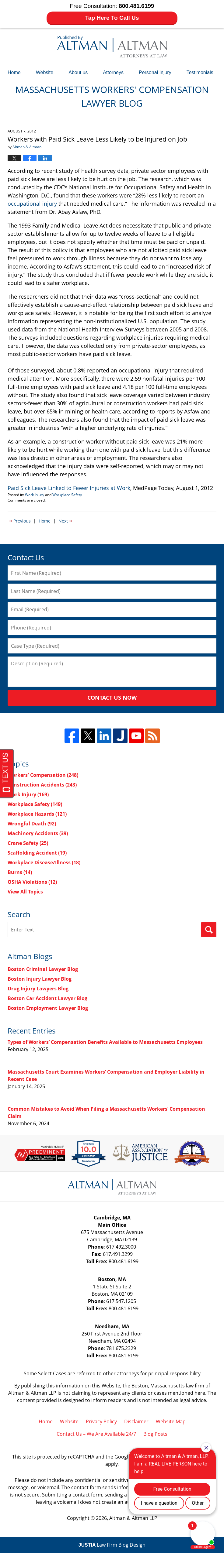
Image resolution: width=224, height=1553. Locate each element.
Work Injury (34, 494)
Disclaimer (136, 1421)
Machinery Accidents (38, 833)
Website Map (171, 1421)
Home (14, 72)
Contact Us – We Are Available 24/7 (96, 1434)
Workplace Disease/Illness (44, 862)
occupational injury (32, 203)
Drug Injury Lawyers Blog (38, 988)
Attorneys (113, 72)
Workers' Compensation (43, 775)
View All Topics (25, 891)
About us (78, 72)
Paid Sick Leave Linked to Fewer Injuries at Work (69, 488)
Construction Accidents (42, 784)
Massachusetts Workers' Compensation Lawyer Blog (112, 46)
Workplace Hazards (37, 814)
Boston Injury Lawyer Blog (40, 978)
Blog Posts (155, 1434)
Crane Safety (28, 843)
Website (45, 72)
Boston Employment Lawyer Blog (48, 1008)
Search (208, 929)
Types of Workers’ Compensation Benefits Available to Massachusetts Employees (105, 1042)
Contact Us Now (112, 697)
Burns (20, 872)
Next (65, 520)
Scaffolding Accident (37, 852)
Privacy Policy (101, 1421)
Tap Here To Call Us (112, 18)
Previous (20, 520)
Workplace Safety (67, 494)
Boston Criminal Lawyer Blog (43, 969)
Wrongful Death (32, 823)
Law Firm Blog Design (112, 1544)
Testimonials (200, 72)
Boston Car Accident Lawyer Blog (47, 998)
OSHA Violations (32, 882)
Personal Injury (155, 72)
